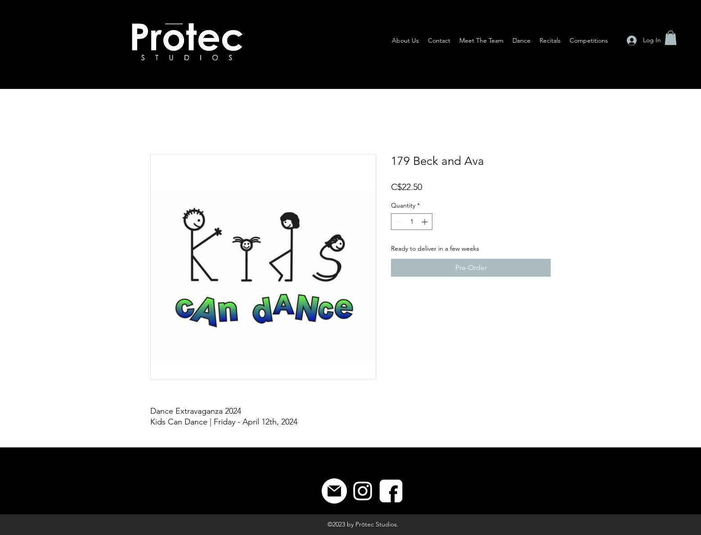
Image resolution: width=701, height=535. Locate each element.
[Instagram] (362, 491)
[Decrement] (398, 222)
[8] (391, 491)
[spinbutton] (412, 222)
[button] (671, 38)
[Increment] (425, 222)
